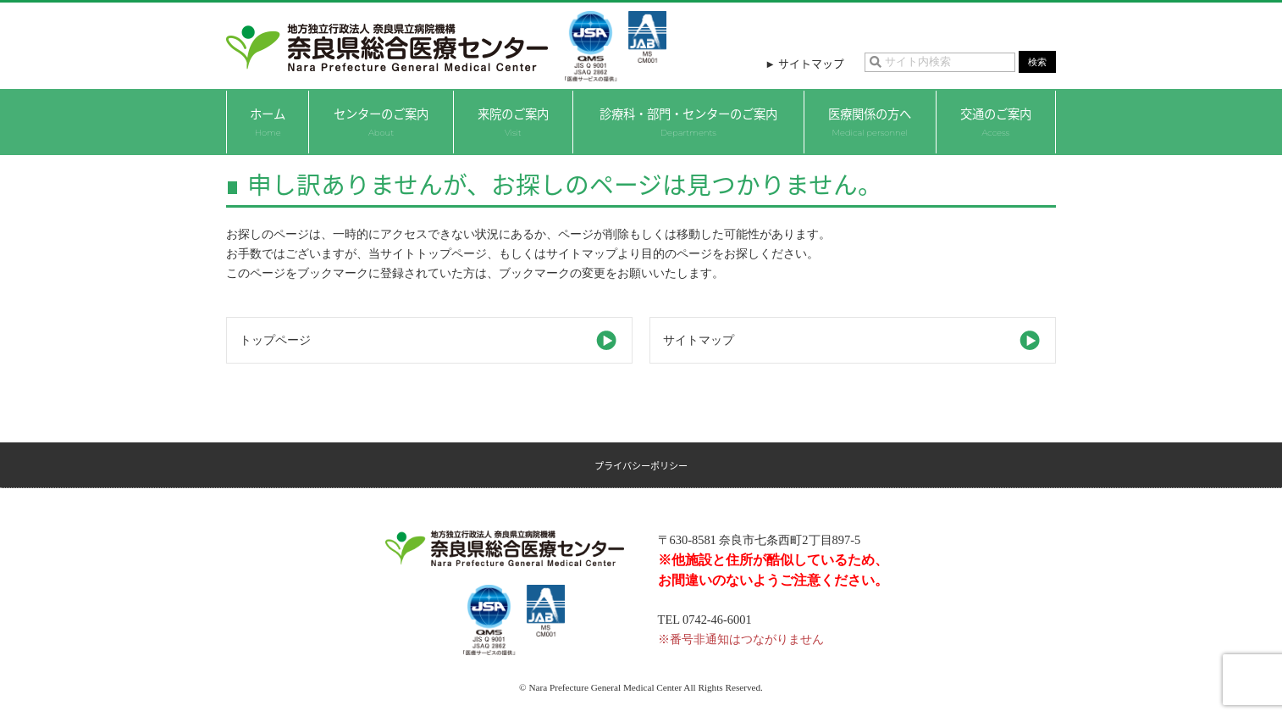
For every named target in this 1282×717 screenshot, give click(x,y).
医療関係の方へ (869, 121)
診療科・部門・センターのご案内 (688, 121)
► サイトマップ (804, 63)
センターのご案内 (381, 121)
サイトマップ (698, 340)
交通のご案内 (995, 121)
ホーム (267, 121)
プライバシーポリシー (641, 466)
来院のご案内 (513, 121)
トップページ (275, 340)
